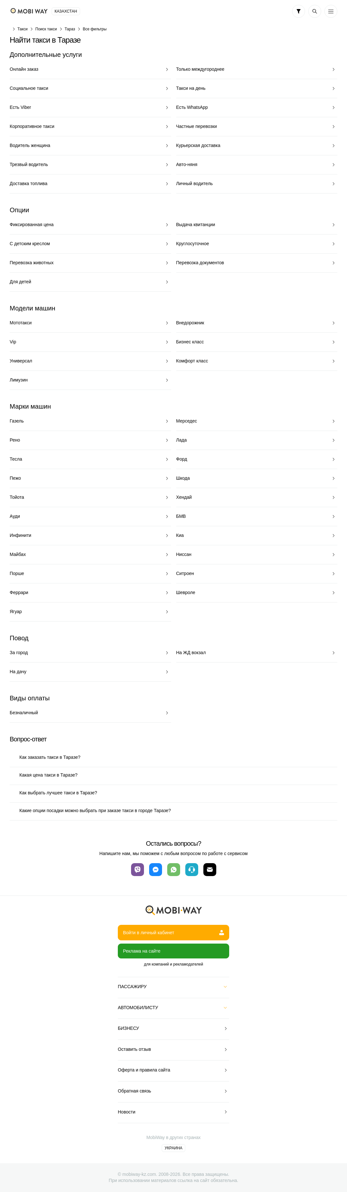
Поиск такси (46, 29)
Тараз (70, 29)
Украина (173, 1148)
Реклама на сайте (141, 951)
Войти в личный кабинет (173, 932)
